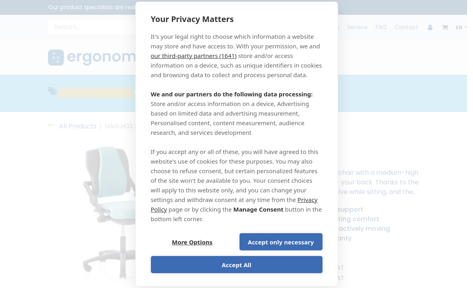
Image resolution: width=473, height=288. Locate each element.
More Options (192, 242)
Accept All (236, 265)
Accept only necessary (281, 242)
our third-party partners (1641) (194, 56)
